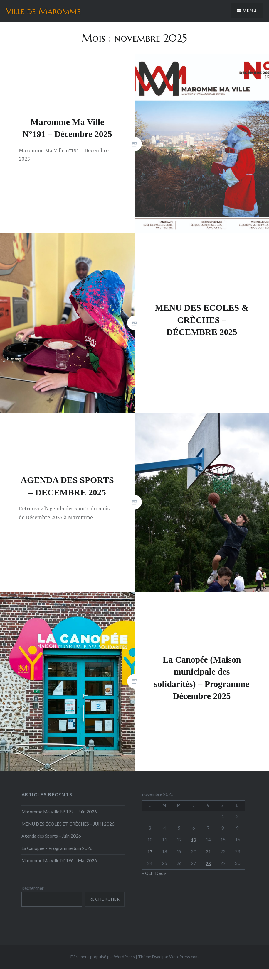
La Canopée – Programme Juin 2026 (57, 848)
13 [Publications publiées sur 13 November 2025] (193, 840)
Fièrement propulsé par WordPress (102, 956)
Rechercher (32, 888)
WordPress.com (184, 956)
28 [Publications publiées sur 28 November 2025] (208, 863)
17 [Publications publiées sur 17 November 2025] (149, 851)
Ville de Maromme (43, 11)
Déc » (160, 873)
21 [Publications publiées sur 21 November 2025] (208, 851)
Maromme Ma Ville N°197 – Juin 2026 (59, 811)
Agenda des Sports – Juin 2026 (51, 835)
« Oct (147, 873)
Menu (250, 10)
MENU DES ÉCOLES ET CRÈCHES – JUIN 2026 (68, 823)
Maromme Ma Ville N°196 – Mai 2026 (59, 860)
